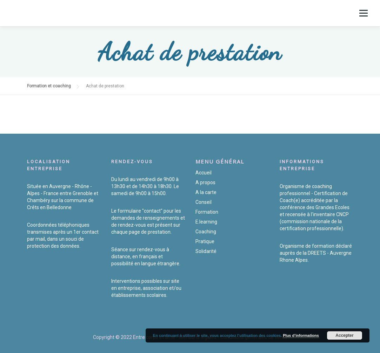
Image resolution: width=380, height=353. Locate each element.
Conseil (203, 202)
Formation (206, 212)
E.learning (206, 222)
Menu (363, 13)
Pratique (204, 241)
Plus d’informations (301, 335)
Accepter (344, 335)
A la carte (205, 192)
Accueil (203, 172)
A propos (205, 182)
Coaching (205, 231)
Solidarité (205, 251)
